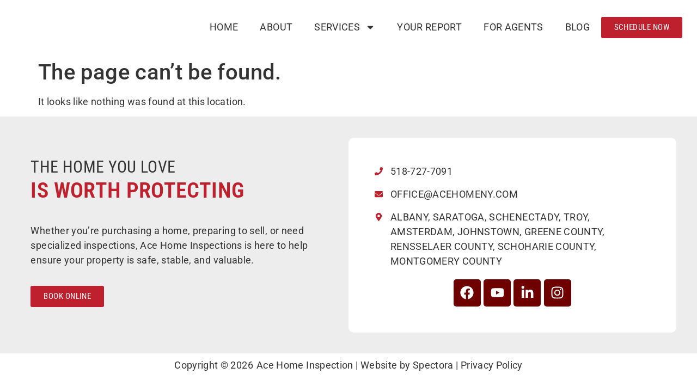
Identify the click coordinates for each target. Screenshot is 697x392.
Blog (577, 27)
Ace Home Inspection (304, 365)
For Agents (513, 27)
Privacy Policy (492, 365)
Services (344, 27)
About (276, 27)
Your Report (429, 27)
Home (224, 27)
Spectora (433, 365)
